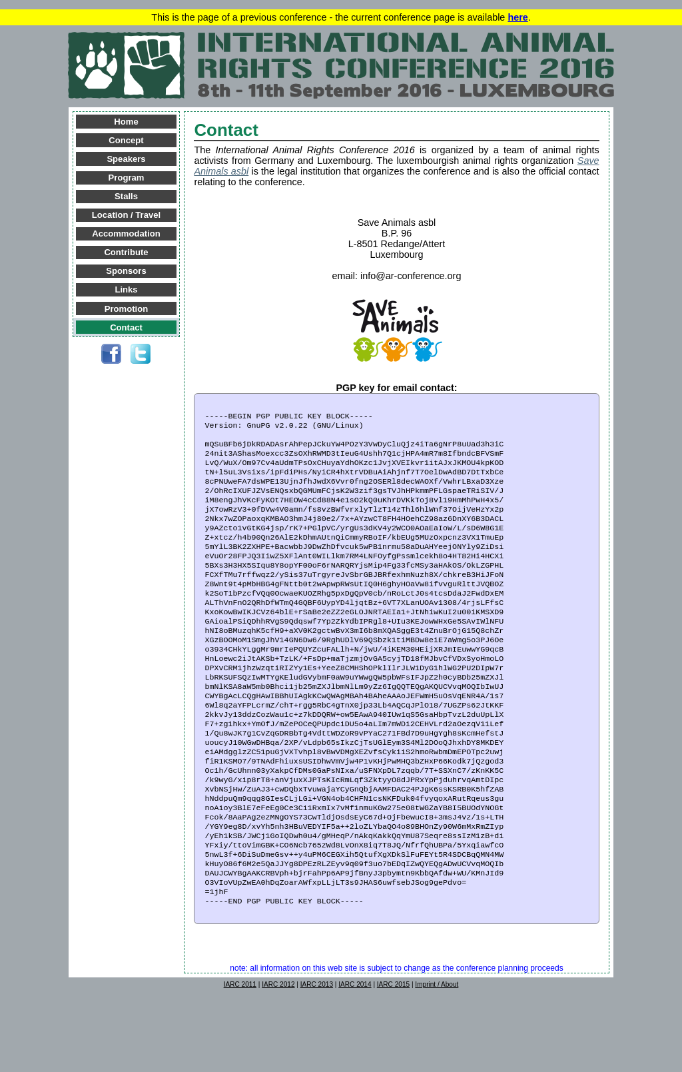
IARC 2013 (316, 1055)
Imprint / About (436, 1055)
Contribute (126, 252)
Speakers (126, 159)
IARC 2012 (278, 1055)
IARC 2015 (393, 1055)
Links (126, 289)
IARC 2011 (240, 1055)
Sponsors (126, 271)
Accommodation (126, 234)
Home (126, 122)
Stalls (126, 196)
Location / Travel (126, 215)
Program (127, 178)
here (517, 17)
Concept (126, 140)
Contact (126, 327)
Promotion (126, 309)
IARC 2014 (354, 1055)
